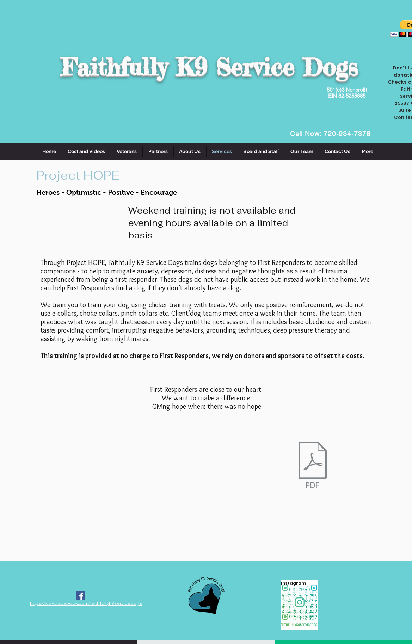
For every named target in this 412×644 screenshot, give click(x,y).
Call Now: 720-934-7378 (330, 134)
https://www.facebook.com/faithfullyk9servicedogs (86, 603)
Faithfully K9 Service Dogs (209, 66)
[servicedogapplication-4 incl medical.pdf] (312, 466)
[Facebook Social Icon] (80, 595)
